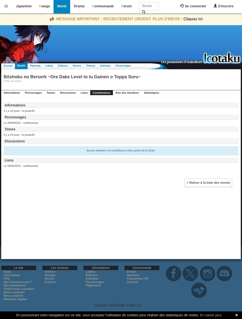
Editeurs (92, 275)
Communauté (103, 6)
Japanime (24, 6)
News (7, 271)
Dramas (50, 282)
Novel (61, 6)
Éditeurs (63, 65)
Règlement (93, 285)
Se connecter (193, 6)
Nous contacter (14, 292)
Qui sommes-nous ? (18, 282)
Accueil (8, 65)
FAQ (7, 278)
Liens (84, 92)
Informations (12, 92)
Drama (79, 6)
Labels (49, 65)
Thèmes (90, 65)
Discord (132, 282)
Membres (133, 275)
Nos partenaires (15, 285)
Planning (35, 65)
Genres (77, 65)
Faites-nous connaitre (19, 289)
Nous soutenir (13, 295)
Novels (21, 65)
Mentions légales (15, 299)
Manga (44, 6)
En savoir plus (211, 315)
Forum (126, 6)
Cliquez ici (193, 19)
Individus (105, 65)
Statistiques (151, 92)
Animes (50, 271)
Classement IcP (138, 278)
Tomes (51, 92)
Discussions (68, 92)
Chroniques (12, 275)
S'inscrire (223, 6)
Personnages (123, 65)
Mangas (50, 275)
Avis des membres (127, 92)
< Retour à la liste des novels (208, 182)
